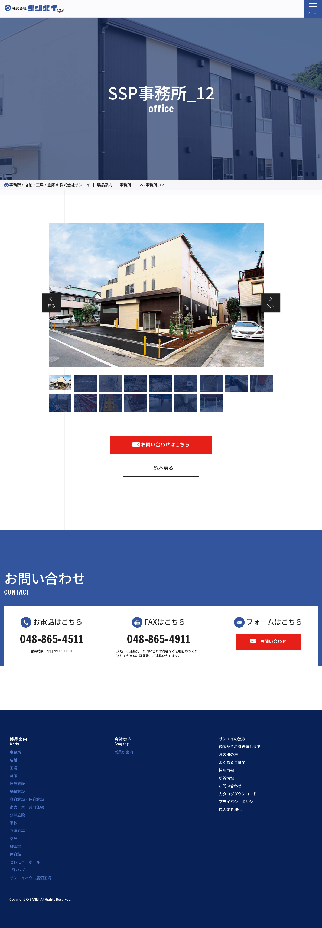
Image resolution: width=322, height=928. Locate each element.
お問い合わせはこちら (161, 444)
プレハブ (17, 869)
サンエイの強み (232, 738)
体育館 (15, 854)
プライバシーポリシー (238, 801)
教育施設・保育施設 (27, 799)
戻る (51, 306)
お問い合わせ (268, 641)
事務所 (15, 752)
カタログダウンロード (238, 793)
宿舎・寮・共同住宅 (27, 807)
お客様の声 (228, 754)
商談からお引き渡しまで (240, 746)
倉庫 (13, 775)
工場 (13, 767)
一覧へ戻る (161, 467)
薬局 (13, 838)
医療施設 (17, 783)
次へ (271, 306)
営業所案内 (123, 752)
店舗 (13, 759)
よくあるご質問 (232, 762)
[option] (161, 295)
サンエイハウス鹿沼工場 (30, 877)
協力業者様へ (230, 809)
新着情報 (226, 778)
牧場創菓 (17, 830)
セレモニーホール (25, 862)
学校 (13, 822)
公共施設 (17, 814)
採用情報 (226, 770)
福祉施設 (17, 791)
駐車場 (15, 846)
